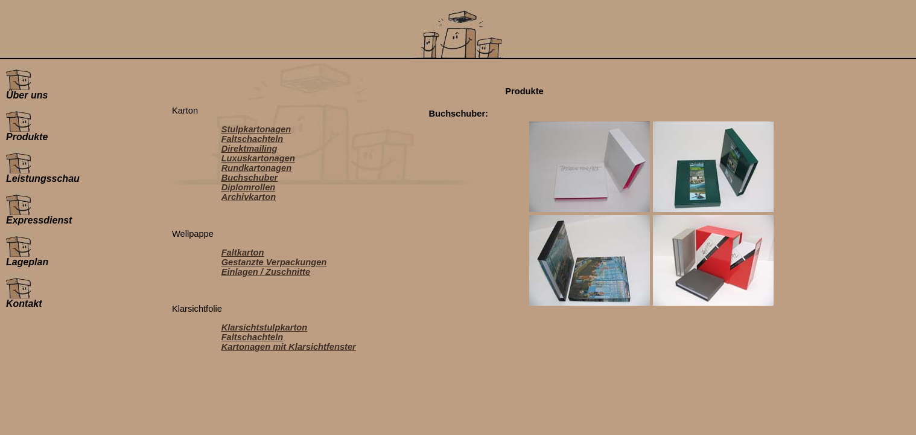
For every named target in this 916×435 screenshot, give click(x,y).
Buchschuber (249, 177)
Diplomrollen (248, 187)
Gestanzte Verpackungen (274, 262)
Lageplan (27, 257)
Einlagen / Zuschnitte (265, 272)
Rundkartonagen (256, 168)
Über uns (27, 91)
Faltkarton (242, 252)
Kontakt (24, 299)
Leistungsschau (43, 174)
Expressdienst (39, 216)
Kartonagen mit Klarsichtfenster (288, 347)
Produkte (27, 132)
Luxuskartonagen (258, 158)
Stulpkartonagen (256, 129)
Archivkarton (248, 197)
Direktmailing (249, 148)
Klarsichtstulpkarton (264, 327)
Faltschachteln (252, 139)
